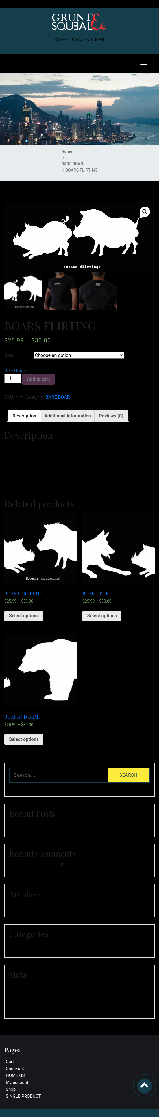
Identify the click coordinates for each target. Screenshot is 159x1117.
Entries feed (23, 992)
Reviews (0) (111, 416)
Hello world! (23, 823)
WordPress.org (26, 1006)
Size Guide (15, 371)
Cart (10, 1061)
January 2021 (25, 904)
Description (24, 416)
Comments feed (27, 999)
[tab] (24, 416)
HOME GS (15, 1075)
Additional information (67, 416)
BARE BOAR (72, 164)
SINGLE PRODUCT (23, 1096)
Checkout (15, 1068)
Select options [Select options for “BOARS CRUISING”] (24, 616)
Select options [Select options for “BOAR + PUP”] (102, 616)
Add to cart (38, 379)
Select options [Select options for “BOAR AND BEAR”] (24, 739)
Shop (11, 1089)
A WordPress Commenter (33, 864)
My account (17, 1082)
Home (66, 151)
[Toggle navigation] (143, 64)
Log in (17, 985)
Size (8, 355)
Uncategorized (26, 944)
